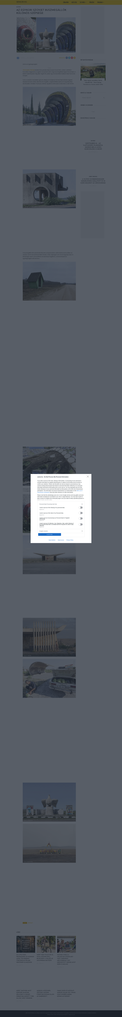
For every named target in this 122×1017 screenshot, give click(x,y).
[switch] (81, 507)
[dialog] (61, 508)
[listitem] (61, 504)
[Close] (88, 477)
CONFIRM (50, 534)
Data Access (61, 540)
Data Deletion (52, 540)
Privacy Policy (69, 540)
